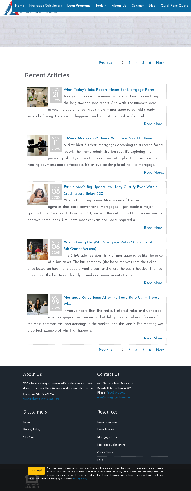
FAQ (100, 460)
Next (160, 63)
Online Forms (105, 452)
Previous (105, 63)
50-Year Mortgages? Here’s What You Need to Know (108, 139)
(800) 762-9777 (115, 392)
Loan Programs (78, 5)
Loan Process (105, 429)
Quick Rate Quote (174, 5)
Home (19, 5)
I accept (36, 470)
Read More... (154, 124)
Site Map (29, 437)
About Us (119, 5)
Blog (152, 5)
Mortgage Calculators (45, 5)
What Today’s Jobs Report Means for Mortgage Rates (109, 90)
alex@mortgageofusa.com (114, 397)
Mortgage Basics (108, 437)
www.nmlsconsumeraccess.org (41, 398)
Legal (26, 422)
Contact (138, 5)
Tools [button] (100, 5)
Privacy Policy (31, 429)
